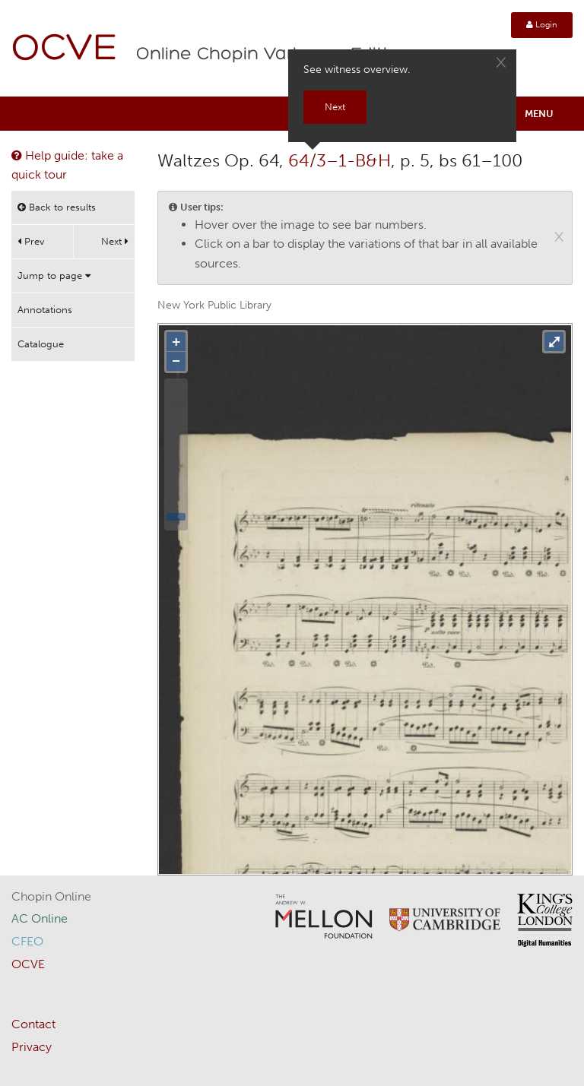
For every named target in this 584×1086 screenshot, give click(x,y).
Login (541, 25)
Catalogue (40, 344)
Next (115, 241)
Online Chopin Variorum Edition (273, 55)
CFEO (27, 941)
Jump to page (53, 275)
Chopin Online (51, 896)
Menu (539, 113)
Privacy (31, 1047)
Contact (33, 1024)
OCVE (64, 49)
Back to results (56, 207)
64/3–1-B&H (339, 160)
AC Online (39, 918)
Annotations (44, 309)
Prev (30, 241)
